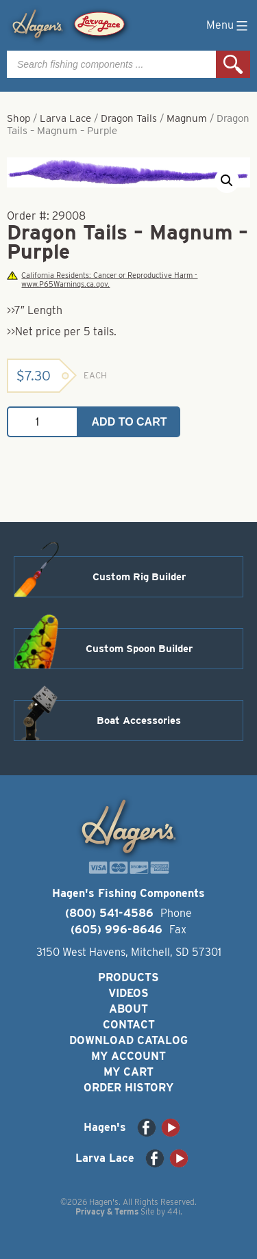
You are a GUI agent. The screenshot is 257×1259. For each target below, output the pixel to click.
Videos (128, 993)
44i (173, 1211)
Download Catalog (128, 1040)
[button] (227, 180)
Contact (129, 1024)
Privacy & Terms (106, 1211)
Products (128, 977)
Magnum (187, 118)
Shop (18, 118)
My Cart (128, 1071)
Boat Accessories (139, 720)
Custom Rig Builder (139, 577)
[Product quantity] (42, 421)
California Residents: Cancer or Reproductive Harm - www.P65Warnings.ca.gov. (102, 280)
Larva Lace (65, 118)
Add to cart (129, 422)
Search (233, 64)
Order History (128, 1087)
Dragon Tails (129, 118)
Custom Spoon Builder (139, 649)
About (128, 1008)
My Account (128, 1056)
